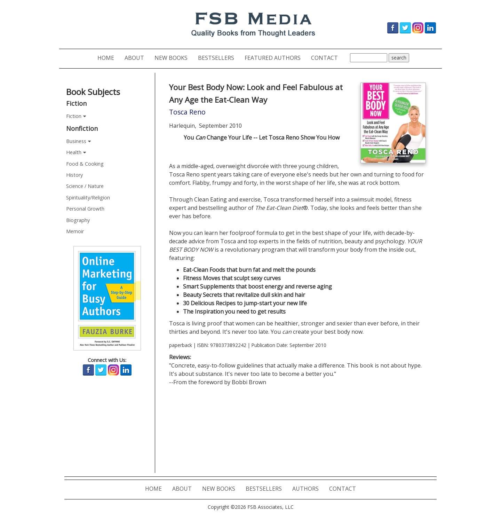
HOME (108, 58)
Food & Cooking (85, 163)
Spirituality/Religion (88, 197)
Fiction (73, 116)
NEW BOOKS (173, 58)
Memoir (75, 231)
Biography (78, 220)
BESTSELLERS (218, 58)
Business (76, 141)
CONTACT (327, 58)
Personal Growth (85, 208)
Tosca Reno (187, 112)
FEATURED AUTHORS (275, 58)
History (74, 175)
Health (73, 152)
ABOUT (137, 58)
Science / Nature (85, 186)
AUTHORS (308, 488)
